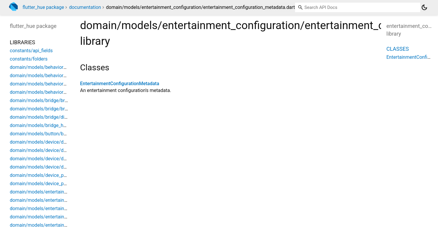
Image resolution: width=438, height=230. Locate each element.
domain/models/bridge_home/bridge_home (56, 125)
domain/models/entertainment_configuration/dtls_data (68, 217)
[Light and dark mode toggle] (424, 7)
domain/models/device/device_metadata (53, 158)
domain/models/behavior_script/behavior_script (61, 84)
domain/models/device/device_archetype (53, 150)
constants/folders (28, 59)
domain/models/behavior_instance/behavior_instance (67, 67)
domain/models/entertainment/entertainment (58, 192)
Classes (397, 49)
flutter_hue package (43, 7)
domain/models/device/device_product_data (57, 167)
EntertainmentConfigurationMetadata (119, 83)
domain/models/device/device (42, 142)
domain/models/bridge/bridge (42, 100)
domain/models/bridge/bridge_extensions (54, 109)
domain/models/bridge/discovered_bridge (54, 117)
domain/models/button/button (42, 134)
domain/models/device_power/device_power (57, 175)
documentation (85, 7)
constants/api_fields (31, 50)
